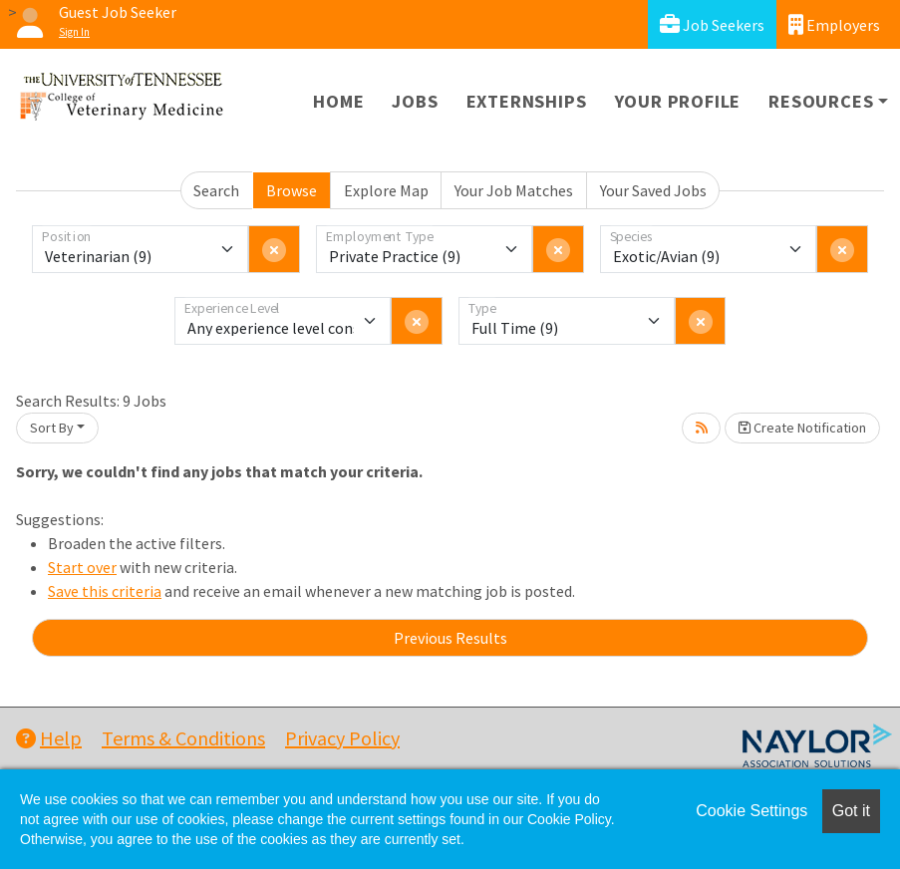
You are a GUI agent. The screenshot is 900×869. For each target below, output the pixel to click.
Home (338, 101)
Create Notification (802, 427)
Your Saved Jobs (653, 190)
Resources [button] (820, 101)
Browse (291, 190)
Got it (851, 810)
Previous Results (450, 638)
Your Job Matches (513, 190)
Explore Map (386, 190)
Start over (82, 567)
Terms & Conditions (183, 737)
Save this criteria (104, 591)
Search (216, 190)
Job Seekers (712, 24)
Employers (834, 24)
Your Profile (678, 101)
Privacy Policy (342, 737)
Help (49, 737)
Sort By (52, 427)
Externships (526, 101)
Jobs (415, 101)
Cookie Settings (751, 810)
